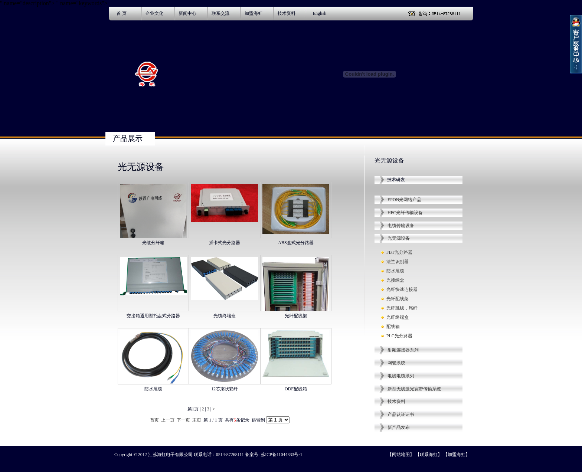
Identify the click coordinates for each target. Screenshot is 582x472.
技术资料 (286, 13)
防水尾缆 (395, 270)
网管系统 (396, 363)
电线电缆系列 (401, 375)
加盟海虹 (253, 13)
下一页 (183, 420)
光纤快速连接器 (402, 289)
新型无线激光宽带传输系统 (414, 388)
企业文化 (154, 13)
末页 (196, 420)
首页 (154, 420)
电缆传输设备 (401, 225)
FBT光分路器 (399, 252)
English (320, 13)
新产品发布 (399, 427)
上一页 (167, 420)
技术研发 (396, 179)
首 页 (122, 13)
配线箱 (393, 326)
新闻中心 (187, 13)
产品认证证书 (401, 414)
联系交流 (220, 13)
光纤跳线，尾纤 (402, 308)
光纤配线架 (397, 298)
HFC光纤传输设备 (405, 212)
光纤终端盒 (397, 317)
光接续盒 (395, 280)
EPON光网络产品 (404, 199)
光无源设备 (399, 238)
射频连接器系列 (403, 350)
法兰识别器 (397, 261)
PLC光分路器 (399, 335)
